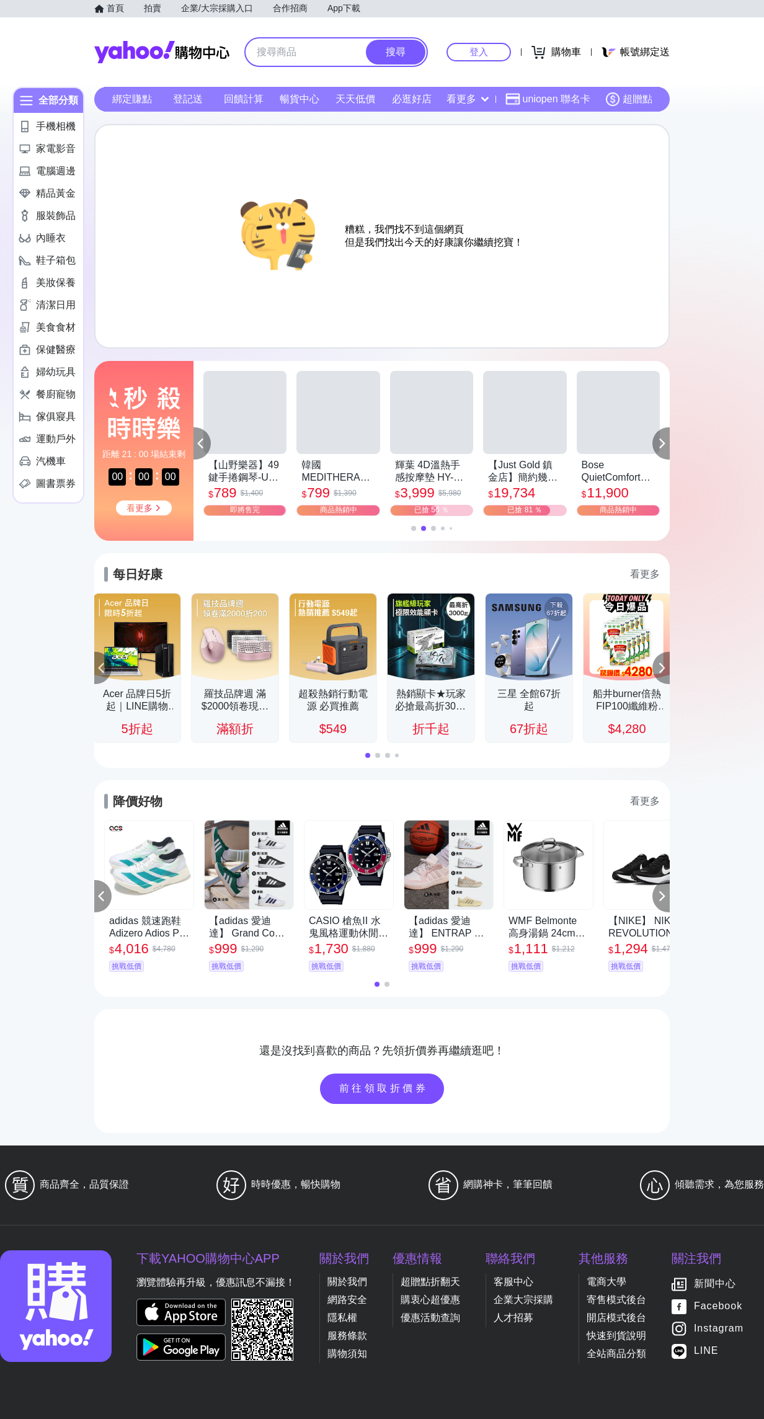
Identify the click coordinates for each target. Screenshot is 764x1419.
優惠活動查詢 (430, 1317)
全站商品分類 (616, 1353)
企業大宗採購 (523, 1299)
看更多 (467, 99)
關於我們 (347, 1281)
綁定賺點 (132, 99)
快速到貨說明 (616, 1335)
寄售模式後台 (616, 1299)
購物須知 (347, 1353)
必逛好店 (412, 99)
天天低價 (355, 99)
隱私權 (342, 1317)
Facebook (718, 1306)
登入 (478, 52)
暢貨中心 (299, 99)
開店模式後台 (616, 1317)
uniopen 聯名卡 (547, 99)
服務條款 (347, 1335)
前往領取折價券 (384, 1088)
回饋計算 (244, 99)
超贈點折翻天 (430, 1281)
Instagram (719, 1328)
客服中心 (513, 1281)
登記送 (188, 99)
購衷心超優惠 (430, 1299)
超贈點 (628, 99)
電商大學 (606, 1281)
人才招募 (513, 1317)
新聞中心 (715, 1284)
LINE (706, 1351)
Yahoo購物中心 (161, 52)
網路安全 (347, 1299)
